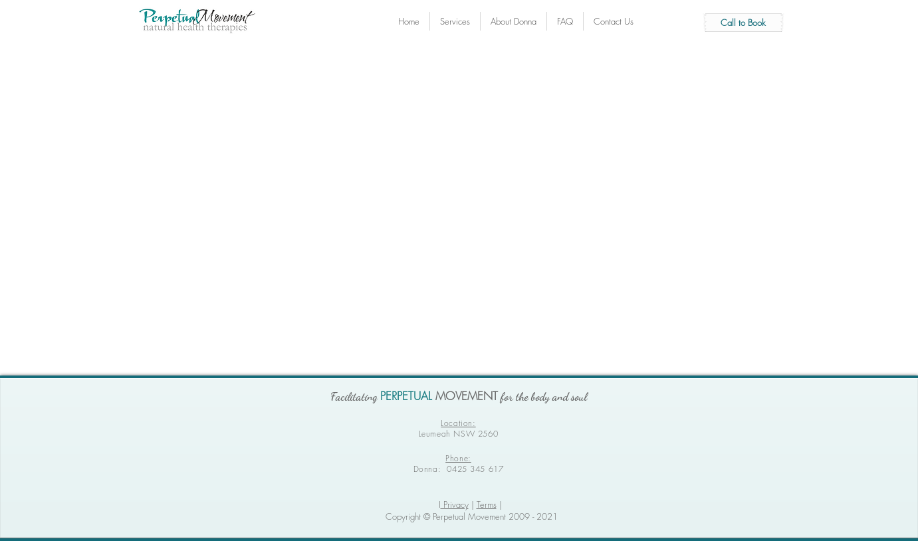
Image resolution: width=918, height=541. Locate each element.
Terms (487, 504)
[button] (513, 21)
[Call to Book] (743, 22)
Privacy (455, 504)
